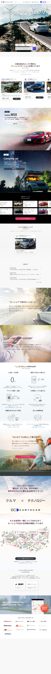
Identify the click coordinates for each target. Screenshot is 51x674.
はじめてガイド (27, 2)
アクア (26, 94)
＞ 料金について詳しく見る (13, 427)
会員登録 (43, 2)
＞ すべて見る (38, 282)
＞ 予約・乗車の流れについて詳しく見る (13, 407)
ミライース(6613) (20, 250)
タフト (3, 94)
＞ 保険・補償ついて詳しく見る (37, 427)
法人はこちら (35, 2)
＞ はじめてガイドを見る (17, 448)
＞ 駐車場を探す (5, 607)
